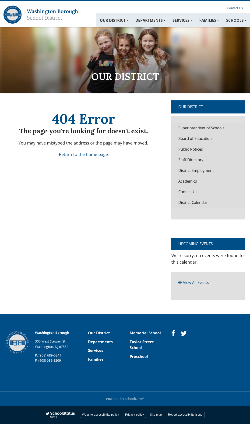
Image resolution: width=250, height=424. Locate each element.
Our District (190, 106)
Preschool (139, 356)
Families (95, 359)
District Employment (196, 170)
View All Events (196, 282)
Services (95, 350)
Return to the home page (83, 154)
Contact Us (235, 8)
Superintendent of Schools (208, 129)
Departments (100, 341)
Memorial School (145, 333)
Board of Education (195, 138)
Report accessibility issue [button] (185, 414)
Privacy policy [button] (134, 414)
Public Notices (190, 149)
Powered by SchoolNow (125, 398)
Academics (187, 181)
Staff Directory (190, 159)
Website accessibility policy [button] (100, 414)
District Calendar (192, 202)
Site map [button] (156, 414)
